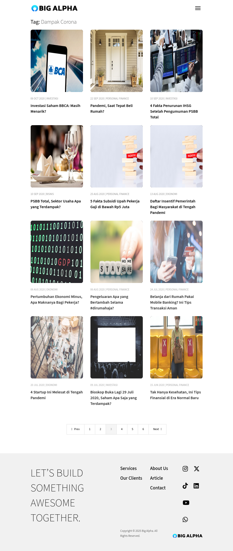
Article (156, 478)
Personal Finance (117, 98)
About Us (159, 468)
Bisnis (50, 194)
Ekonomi (171, 194)
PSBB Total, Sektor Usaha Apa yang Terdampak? (56, 204)
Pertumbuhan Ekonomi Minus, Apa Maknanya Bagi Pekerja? (56, 299)
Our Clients (131, 478)
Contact (158, 488)
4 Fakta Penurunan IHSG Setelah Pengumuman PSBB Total (174, 111)
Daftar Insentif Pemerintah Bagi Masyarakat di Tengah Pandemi (173, 206)
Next (157, 429)
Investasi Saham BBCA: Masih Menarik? (55, 108)
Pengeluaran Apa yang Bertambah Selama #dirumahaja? (109, 302)
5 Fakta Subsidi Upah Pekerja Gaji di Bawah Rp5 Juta (115, 204)
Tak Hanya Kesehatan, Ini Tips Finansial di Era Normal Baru (175, 395)
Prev (75, 429)
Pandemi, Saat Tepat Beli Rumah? (111, 108)
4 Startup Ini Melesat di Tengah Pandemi (57, 395)
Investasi (52, 98)
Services (128, 468)
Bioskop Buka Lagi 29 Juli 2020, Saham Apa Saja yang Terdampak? (113, 397)
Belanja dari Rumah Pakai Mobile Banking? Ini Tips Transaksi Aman (172, 302)
